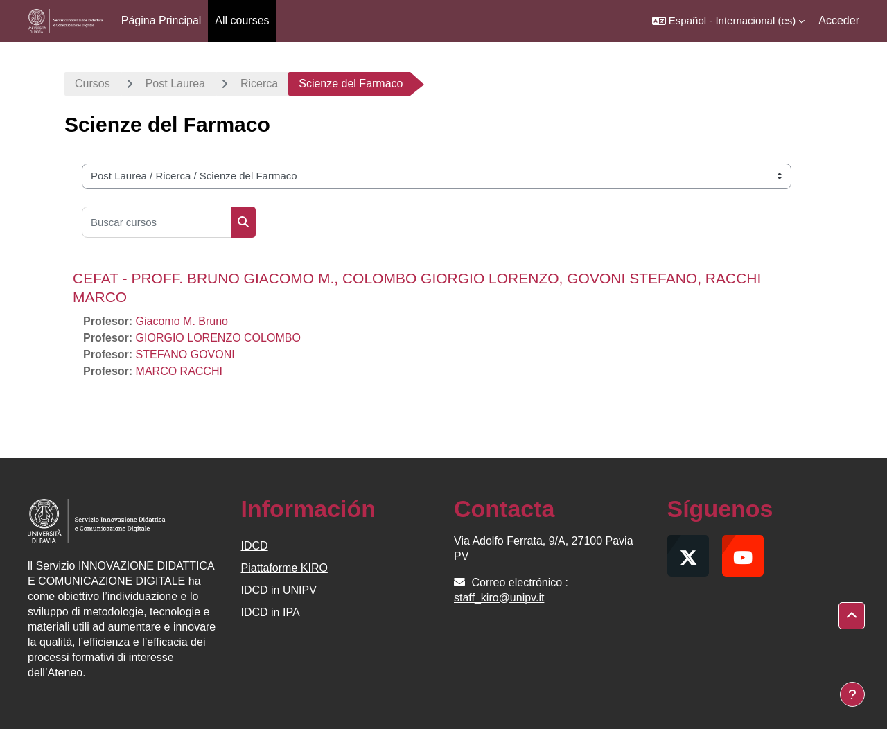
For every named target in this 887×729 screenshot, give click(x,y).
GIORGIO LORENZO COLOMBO (218, 338)
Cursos (92, 83)
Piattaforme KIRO (284, 568)
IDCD (254, 546)
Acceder (838, 20)
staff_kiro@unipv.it (499, 598)
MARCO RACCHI (179, 371)
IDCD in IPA (270, 612)
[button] (728, 21)
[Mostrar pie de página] (852, 694)
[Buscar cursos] (156, 222)
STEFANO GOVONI (185, 354)
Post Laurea (175, 83)
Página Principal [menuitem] (161, 20)
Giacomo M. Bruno (182, 321)
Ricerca (259, 83)
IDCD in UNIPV (279, 590)
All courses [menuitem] (242, 20)
